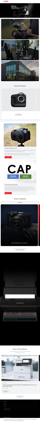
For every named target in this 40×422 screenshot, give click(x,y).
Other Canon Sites (8, 416)
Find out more (8, 157)
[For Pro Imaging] (20, 29)
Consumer (30, 1)
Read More (6, 390)
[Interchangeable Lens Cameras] (19, 225)
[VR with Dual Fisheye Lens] (20, 135)
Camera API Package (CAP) (11, 185)
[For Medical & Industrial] (20, 71)
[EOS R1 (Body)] (18, 104)
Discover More (20, 395)
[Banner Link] (20, 10)
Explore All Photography (20, 249)
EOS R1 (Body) (18, 114)
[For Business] (20, 50)
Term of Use (24, 419)
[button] (19, 16)
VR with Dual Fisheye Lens (11, 148)
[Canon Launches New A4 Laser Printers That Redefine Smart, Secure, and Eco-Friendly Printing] (19, 374)
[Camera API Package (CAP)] (20, 171)
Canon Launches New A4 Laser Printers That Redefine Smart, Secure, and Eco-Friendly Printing (20, 385)
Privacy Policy (30, 419)
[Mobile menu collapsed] (35, 1)
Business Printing (5, 388)
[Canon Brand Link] (6, 1)
